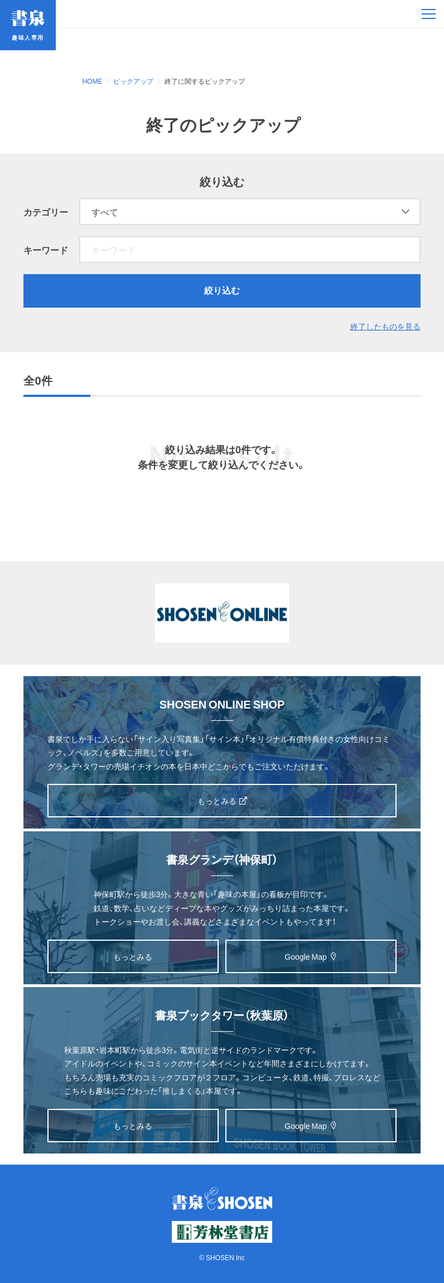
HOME (92, 81)
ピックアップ (133, 81)
